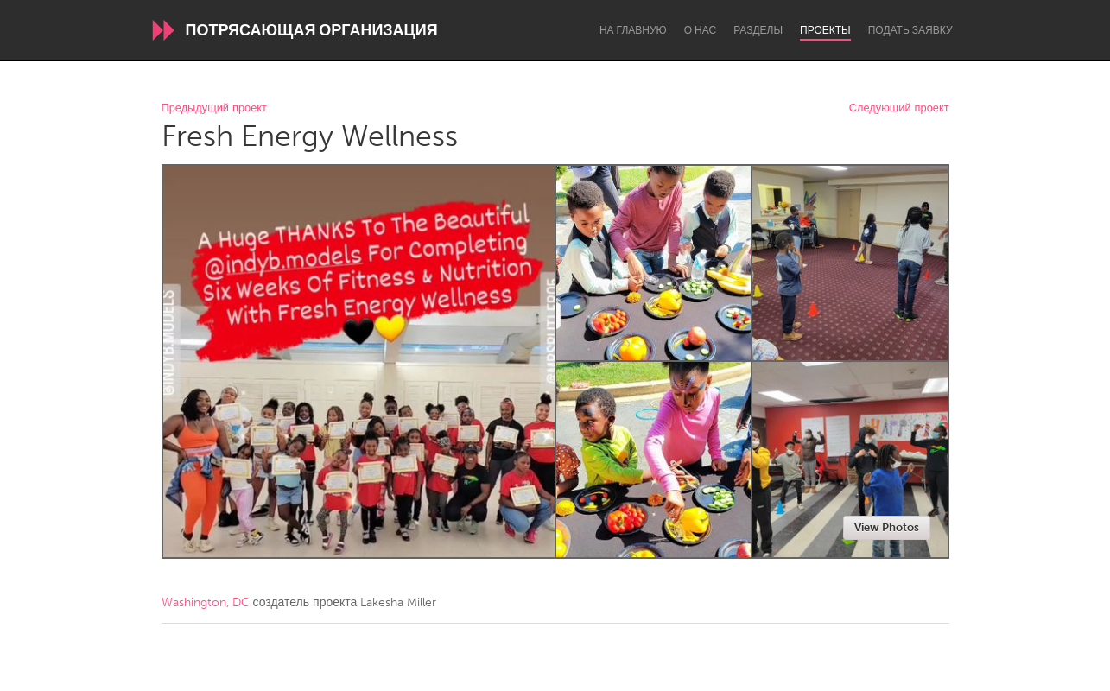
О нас (700, 30)
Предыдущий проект (214, 108)
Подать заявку (910, 30)
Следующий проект (899, 108)
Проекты (825, 30)
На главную (633, 30)
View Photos (886, 527)
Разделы (758, 30)
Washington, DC (206, 602)
